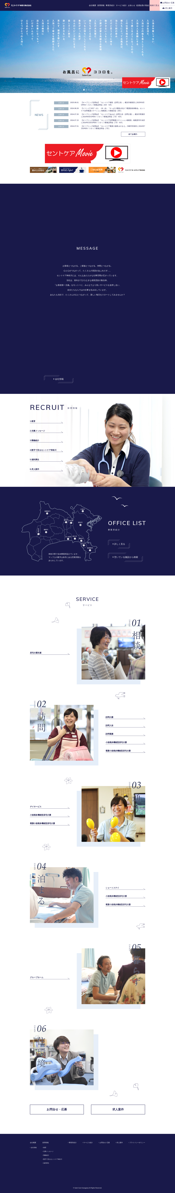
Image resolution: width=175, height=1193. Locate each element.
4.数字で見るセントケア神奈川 (43, 450)
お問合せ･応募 (167, 3)
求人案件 (167, 8)
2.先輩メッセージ (37, 431)
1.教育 (32, 421)
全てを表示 (133, 134)
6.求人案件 (34, 469)
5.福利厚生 (34, 460)
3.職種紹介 (34, 440)
